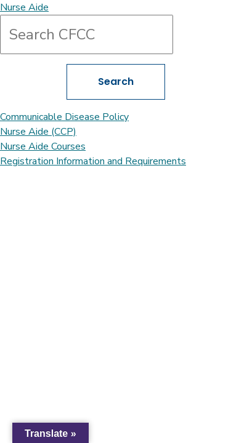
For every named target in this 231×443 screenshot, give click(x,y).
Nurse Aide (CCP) (38, 131)
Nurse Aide (24, 7)
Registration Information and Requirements (93, 161)
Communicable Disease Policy (64, 117)
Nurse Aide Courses (43, 146)
